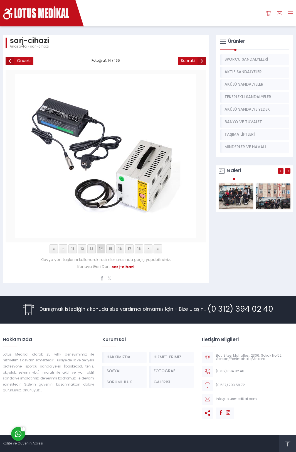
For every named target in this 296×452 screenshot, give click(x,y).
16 (120, 248)
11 (72, 248)
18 (139, 248)
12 (82, 248)
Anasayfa (18, 46)
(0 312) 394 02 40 (240, 310)
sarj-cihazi (39, 46)
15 (110, 248)
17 (129, 248)
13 (91, 248)
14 (101, 248)
